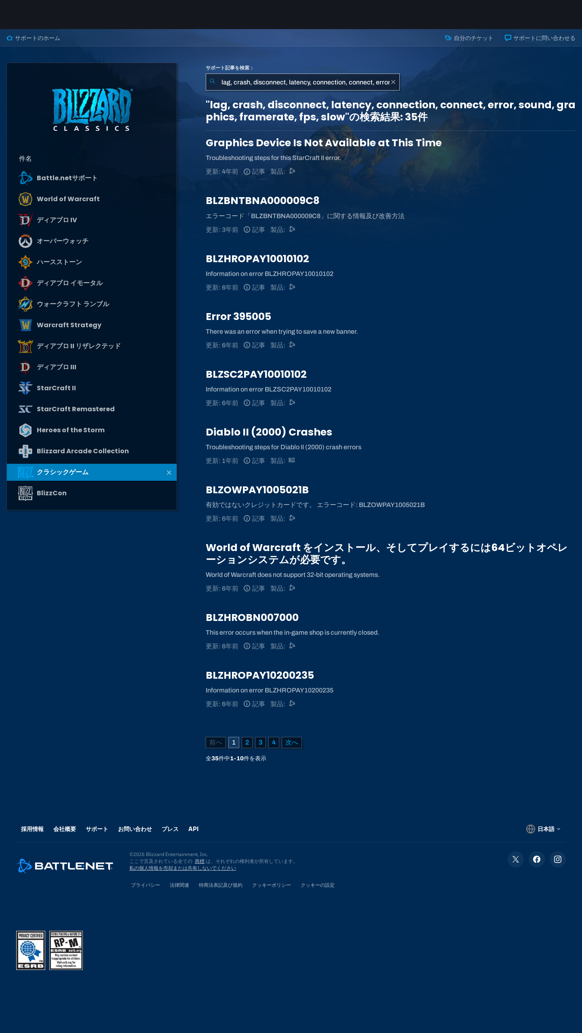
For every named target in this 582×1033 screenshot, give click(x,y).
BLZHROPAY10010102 (257, 259)
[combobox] (303, 82)
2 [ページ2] (247, 742)
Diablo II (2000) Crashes (269, 432)
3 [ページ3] (260, 742)
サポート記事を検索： (230, 68)
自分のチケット (469, 38)
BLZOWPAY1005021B (257, 490)
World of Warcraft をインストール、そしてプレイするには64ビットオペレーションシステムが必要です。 (387, 554)
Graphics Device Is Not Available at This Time (324, 143)
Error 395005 (238, 316)
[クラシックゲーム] (292, 460)
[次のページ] (292, 742)
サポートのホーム (33, 38)
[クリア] (393, 82)
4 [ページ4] (274, 742)
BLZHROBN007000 (252, 617)
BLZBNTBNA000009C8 (263, 201)
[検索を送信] (212, 82)
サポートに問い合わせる (540, 38)
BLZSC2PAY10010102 (256, 374)
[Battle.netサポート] (292, 171)
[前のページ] (216, 742)
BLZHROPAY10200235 (260, 675)
